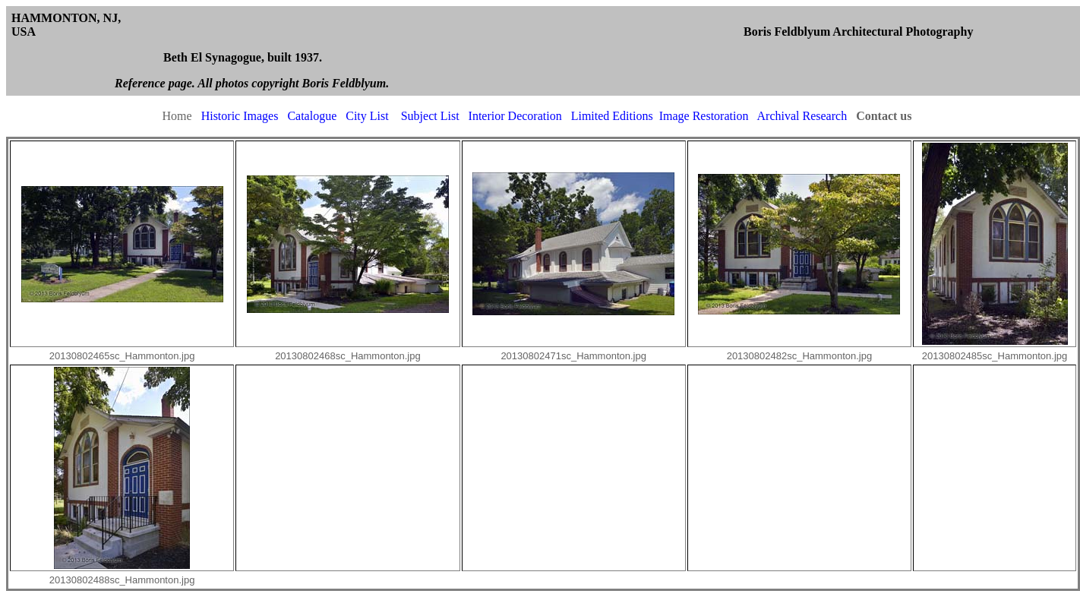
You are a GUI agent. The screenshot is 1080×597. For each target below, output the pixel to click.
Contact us (883, 115)
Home (177, 115)
